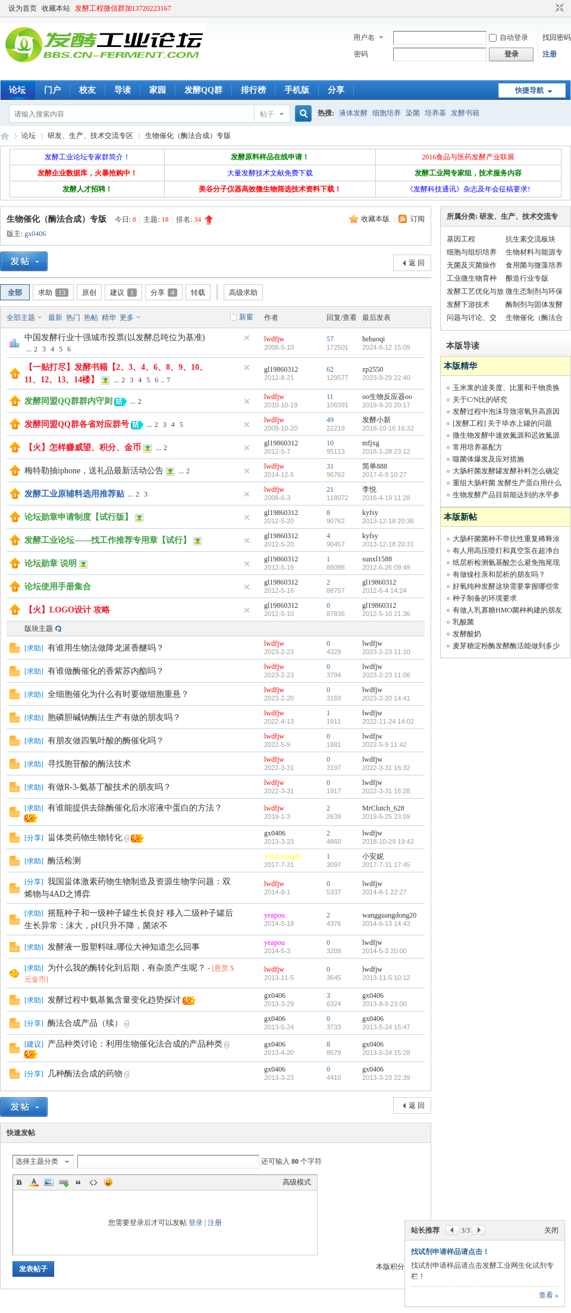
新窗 (246, 317)
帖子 (267, 114)
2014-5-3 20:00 (384, 950)
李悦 (369, 489)
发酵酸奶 (467, 634)
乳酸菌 (463, 622)
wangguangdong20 (389, 915)
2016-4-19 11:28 (386, 497)
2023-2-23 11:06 (386, 675)
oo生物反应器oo (387, 396)
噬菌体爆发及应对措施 (488, 459)
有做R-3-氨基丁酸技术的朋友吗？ (109, 787)
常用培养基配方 (478, 447)
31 (330, 466)
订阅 (417, 219)
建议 (123, 292)
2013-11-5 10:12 (386, 977)
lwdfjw (274, 339)
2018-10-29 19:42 (388, 841)
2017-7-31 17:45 (386, 864)
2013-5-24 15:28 (386, 1052)
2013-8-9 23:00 (384, 1003)
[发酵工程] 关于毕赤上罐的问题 (502, 423)
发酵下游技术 (468, 304)
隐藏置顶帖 (246, 337)
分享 (336, 90)
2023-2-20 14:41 (386, 698)
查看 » (549, 1295)
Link (64, 1182)
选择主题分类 (36, 1161)
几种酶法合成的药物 (85, 1073)
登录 (196, 1222)
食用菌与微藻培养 (534, 265)
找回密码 (556, 37)
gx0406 (35, 234)
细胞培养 (386, 113)
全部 (15, 292)
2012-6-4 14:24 (384, 590)
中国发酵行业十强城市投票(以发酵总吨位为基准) (114, 337)
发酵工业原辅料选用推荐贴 (74, 493)
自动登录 (508, 37)
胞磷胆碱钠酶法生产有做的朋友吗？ (114, 717)
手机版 (296, 90)
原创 (89, 292)
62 (330, 369)
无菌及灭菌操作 (472, 265)
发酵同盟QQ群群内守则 (68, 401)
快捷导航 (529, 90)
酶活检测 (64, 860)
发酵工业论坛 (5, 136)
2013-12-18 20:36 (388, 520)
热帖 (91, 317)
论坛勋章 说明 (50, 563)
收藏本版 (376, 219)
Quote (78, 1182)
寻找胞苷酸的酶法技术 (89, 763)
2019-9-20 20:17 (386, 405)
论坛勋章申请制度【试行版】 (78, 517)
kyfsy (370, 512)
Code (93, 1182)
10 (330, 443)
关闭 (551, 1230)
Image (49, 1182)
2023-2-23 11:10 (386, 651)
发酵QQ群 (203, 90)
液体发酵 (353, 113)
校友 (87, 90)
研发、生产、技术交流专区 (90, 135)
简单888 (374, 466)
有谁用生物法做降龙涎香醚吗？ (106, 647)
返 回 (417, 263)
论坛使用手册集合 (57, 586)
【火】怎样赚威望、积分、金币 (82, 447)
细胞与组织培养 (472, 252)
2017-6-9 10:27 (384, 474)
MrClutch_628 (383, 808)
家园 (157, 90)
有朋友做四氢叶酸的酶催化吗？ (106, 740)
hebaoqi (373, 339)
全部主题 (21, 317)
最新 (55, 317)
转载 (198, 292)
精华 (109, 317)
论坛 (17, 90)
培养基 (435, 113)
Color (34, 1182)
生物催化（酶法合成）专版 (188, 135)
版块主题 (38, 628)
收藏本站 (56, 8)
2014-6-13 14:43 (386, 923)
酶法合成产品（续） (85, 1023)
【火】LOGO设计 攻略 (67, 609)
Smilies (108, 1182)
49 (330, 420)
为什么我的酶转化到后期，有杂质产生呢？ (127, 967)
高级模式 (297, 1182)
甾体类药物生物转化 (85, 837)
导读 (122, 90)
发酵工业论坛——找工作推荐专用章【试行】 (107, 540)
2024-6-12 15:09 (386, 347)
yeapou (274, 915)
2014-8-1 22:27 (384, 892)
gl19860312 (281, 369)
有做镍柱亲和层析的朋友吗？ (499, 574)
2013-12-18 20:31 (388, 544)
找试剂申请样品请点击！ (450, 1252)
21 (330, 489)
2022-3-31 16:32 (386, 767)
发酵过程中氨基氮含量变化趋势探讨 (114, 999)
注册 (549, 54)
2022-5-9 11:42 (384, 744)
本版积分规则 (397, 1266)
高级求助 (243, 292)
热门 (73, 317)
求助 (53, 292)
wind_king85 (283, 856)
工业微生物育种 (472, 278)
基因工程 (461, 239)
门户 (52, 90)
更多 (127, 317)
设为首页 (22, 8)
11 (330, 396)
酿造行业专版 (527, 278)
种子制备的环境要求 (485, 598)
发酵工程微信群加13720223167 (123, 8)
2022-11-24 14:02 (388, 721)
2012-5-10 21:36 (386, 613)
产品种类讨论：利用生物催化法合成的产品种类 (135, 1043)
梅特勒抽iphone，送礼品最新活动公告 (94, 470)
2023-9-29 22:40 (386, 377)
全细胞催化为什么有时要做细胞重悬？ (118, 694)
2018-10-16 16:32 (388, 428)
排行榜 (253, 90)
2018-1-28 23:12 (386, 451)
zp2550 (372, 369)
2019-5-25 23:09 (386, 816)
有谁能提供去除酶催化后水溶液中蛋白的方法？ (135, 807)
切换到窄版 (558, 8)
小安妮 (373, 856)
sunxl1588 (377, 559)
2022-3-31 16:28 (386, 790)
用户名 (364, 37)
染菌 (413, 113)
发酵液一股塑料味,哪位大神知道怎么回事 (124, 947)
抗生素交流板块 (531, 239)
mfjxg (370, 443)
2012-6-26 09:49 (386, 567)
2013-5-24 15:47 (386, 1027)
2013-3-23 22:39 (386, 1077)
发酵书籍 (465, 113)
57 (330, 339)
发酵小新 (376, 420)
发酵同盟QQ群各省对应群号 (76, 424)
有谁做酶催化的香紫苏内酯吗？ (106, 671)
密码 (361, 54)
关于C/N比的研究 (480, 399)
